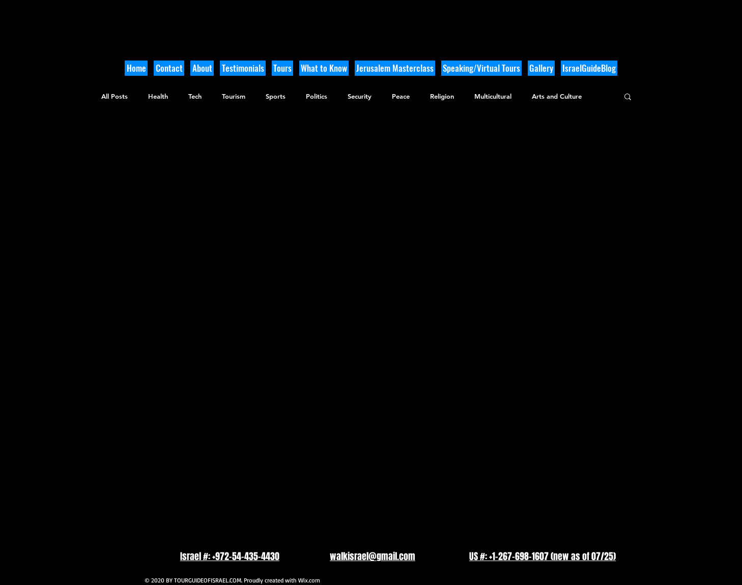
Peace (401, 96)
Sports (276, 96)
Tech (195, 96)
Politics (316, 96)
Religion (442, 96)
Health (158, 96)
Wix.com (309, 580)
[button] (324, 68)
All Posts (114, 96)
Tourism (233, 96)
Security (360, 96)
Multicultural (492, 96)
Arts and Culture (557, 96)
